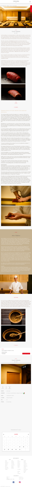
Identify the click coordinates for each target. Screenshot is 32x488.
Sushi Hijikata (15, 5)
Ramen (25, 471)
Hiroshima (6, 468)
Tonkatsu (18, 473)
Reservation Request (26, 353)
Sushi (11, 5)
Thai (18, 472)
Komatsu (12, 462)
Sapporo (12, 461)
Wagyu (25, 461)
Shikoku (12, 468)
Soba (24, 472)
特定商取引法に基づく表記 (10, 479)
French (25, 462)
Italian (18, 462)
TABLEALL (16, 2)
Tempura (18, 461)
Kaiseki (25, 460)
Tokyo (6, 460)
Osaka (6, 461)
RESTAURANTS (16, 458)
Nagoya (8, 5)
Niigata (6, 469)
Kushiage (18, 469)
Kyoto (12, 460)
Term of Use (21, 479)
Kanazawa (6, 462)
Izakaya (18, 471)
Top (1, 5)
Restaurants (4, 5)
